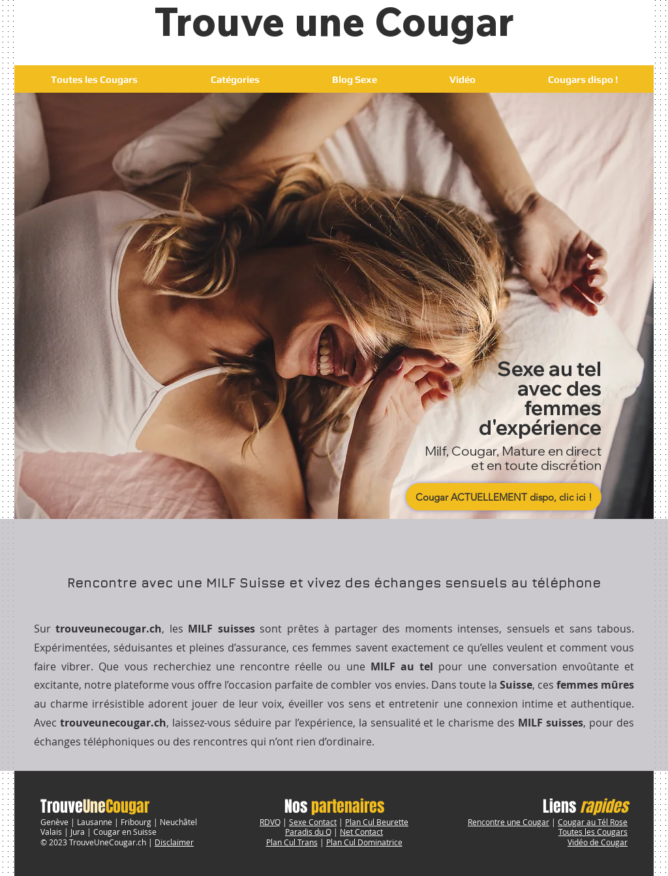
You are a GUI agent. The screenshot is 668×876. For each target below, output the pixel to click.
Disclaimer (174, 842)
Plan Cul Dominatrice (364, 842)
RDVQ (270, 822)
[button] (235, 79)
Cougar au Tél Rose (593, 822)
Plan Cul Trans (292, 842)
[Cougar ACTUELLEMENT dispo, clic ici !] (503, 496)
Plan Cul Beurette (376, 822)
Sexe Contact (313, 822)
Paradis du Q (308, 831)
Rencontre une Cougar (508, 822)
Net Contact (361, 831)
